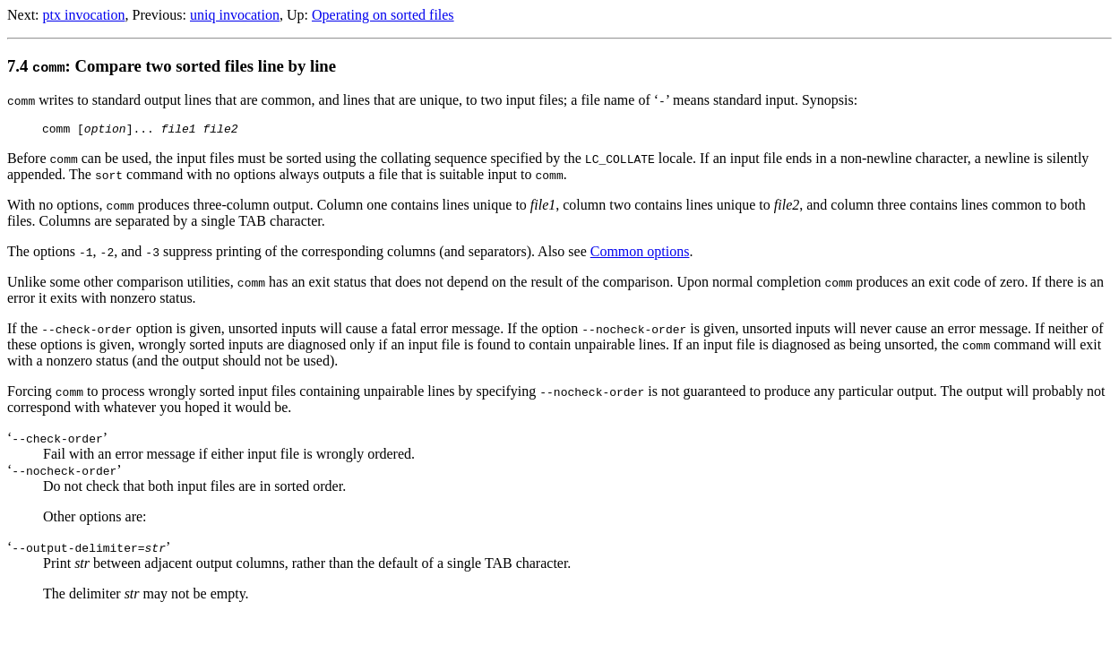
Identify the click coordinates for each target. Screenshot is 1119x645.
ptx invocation (84, 14)
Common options (640, 254)
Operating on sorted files (383, 14)
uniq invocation (235, 14)
